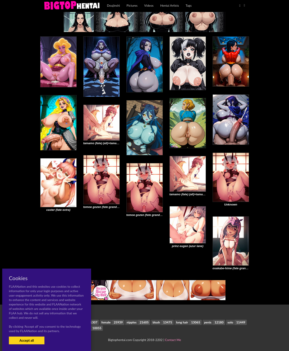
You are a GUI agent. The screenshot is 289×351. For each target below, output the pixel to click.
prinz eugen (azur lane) (187, 246)
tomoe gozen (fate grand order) (104, 207)
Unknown (230, 204)
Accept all (26, 340)
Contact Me (173, 340)
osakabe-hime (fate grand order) (235, 268)
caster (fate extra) (58, 209)
